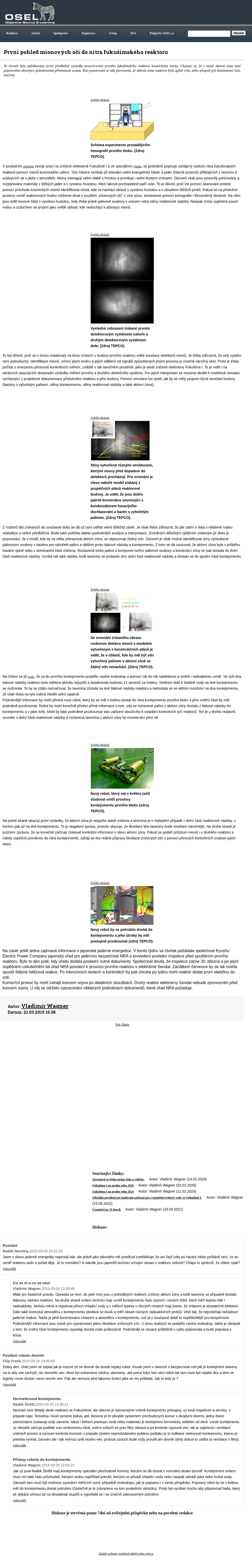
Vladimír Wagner (44, 1005)
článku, (137, 166)
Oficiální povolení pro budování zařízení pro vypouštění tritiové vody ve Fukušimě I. (147, 1197)
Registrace (88, 33)
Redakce (11, 33)
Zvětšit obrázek (100, 100)
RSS (133, 33)
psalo (31, 676)
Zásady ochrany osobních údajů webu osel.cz (125, 1553)
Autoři (35, 33)
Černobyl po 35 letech (106, 1209)
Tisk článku (122, 1024)
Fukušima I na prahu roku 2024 (113, 1191)
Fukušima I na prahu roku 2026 (113, 1185)
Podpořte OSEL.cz (162, 33)
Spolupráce (60, 33)
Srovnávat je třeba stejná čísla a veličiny (118, 1179)
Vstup (113, 33)
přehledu (28, 166)
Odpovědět (9, 1269)
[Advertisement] (122, 1067)
